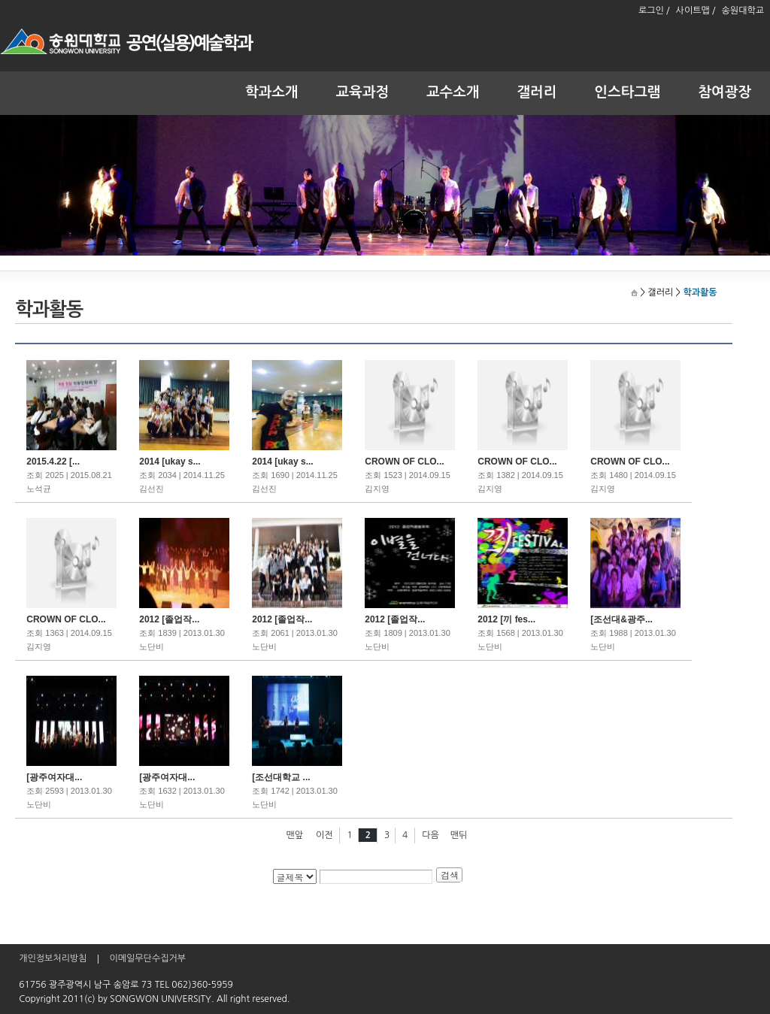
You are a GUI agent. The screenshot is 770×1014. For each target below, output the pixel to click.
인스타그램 (627, 92)
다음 (430, 835)
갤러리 (537, 92)
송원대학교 (743, 10)
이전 (324, 835)
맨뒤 (459, 835)
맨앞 (295, 835)
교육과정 (363, 92)
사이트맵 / (696, 10)
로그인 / (654, 10)
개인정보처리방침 (52, 958)
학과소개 (272, 92)
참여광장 (725, 92)
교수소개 (453, 92)
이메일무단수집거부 (147, 958)
